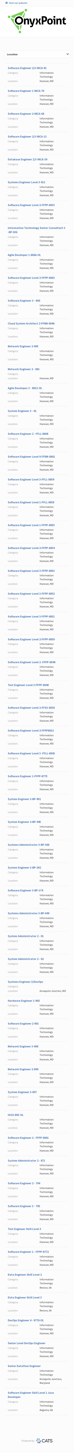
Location (38, 54)
